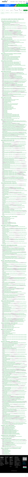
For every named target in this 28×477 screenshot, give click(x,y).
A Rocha (22, 72)
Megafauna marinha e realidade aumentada (9, 379)
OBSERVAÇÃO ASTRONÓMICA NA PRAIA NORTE (10, 431)
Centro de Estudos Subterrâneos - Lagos (19, 73)
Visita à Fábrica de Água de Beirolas (8, 417)
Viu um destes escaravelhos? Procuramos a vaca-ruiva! (11, 257)
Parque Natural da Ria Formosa (11, 162)
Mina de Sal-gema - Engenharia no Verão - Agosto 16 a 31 (11, 172)
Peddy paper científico (6, 239)
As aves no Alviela (6, 192)
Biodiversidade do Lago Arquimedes (8, 54)
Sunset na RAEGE (6, 287)
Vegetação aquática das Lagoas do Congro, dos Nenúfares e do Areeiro (13, 291)
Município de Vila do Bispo (10, 95)
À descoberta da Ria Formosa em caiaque (9, 141)
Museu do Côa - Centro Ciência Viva (7, 329)
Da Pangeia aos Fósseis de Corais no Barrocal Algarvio (11, 104)
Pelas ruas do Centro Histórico (7, 331)
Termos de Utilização (17, 459)
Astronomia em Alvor (6, 76)
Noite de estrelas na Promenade (8, 382)
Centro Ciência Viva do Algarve (22, 144)
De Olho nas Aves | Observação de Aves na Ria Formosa (11, 158)
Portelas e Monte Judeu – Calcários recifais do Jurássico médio (11, 92)
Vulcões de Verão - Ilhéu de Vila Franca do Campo (10, 296)
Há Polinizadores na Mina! (7, 219)
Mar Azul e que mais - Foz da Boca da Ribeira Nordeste (11, 273)
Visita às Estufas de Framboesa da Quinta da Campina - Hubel (11, 118)
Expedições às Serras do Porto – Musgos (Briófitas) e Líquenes (11, 327)
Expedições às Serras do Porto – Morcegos (9, 126)
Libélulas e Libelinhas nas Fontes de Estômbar (9, 86)
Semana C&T (1, 458)
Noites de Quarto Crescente (7, 280)
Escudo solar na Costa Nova (7, 314)
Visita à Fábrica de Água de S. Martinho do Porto (10, 214)
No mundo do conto (6, 452)
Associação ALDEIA (17, 41)
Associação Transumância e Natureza (21, 439)
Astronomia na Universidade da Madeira (9, 358)
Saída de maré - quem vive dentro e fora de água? (10, 179)
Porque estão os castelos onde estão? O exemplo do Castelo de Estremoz (13, 67)
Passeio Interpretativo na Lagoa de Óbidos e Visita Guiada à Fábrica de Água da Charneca (15, 210)
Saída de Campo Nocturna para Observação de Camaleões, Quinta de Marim (13, 177)
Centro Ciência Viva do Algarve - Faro (7, 140)
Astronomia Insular (6, 146)
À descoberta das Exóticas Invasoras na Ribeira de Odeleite (11, 99)
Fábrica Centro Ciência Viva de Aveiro (19, 313)
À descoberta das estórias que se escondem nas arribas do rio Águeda (12, 440)
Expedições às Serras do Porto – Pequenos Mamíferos (10, 132)
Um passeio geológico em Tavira (8, 113)
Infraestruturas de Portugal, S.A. (20, 418)
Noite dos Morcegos (6, 204)
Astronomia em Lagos (6, 78)
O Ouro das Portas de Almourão (8, 32)
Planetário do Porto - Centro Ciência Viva (8, 435)
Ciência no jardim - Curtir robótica (8, 232)
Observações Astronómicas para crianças (9, 394)
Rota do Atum (5, 110)
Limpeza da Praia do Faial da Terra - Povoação (9, 271)
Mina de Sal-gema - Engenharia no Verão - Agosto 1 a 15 (11, 171)
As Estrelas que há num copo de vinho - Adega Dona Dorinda (11, 62)
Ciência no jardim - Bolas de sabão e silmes (9, 230)
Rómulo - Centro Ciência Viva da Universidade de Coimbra (11, 448)
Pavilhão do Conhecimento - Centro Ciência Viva (9, 341)
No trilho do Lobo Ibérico (7, 48)
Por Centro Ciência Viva (2, 13)
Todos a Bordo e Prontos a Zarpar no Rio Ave (9, 136)
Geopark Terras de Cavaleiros (20, 42)
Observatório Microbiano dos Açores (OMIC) (20, 277)
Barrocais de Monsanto (7, 24)
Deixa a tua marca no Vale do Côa (8, 366)
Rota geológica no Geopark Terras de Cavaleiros (10, 51)
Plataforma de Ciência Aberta (6, 438)
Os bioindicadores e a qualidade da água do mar (10, 108)
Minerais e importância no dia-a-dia (8, 47)
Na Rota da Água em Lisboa (7, 381)
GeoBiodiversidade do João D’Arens (8, 81)
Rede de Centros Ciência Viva (11, 459)
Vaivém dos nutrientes (6, 321)
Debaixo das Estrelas (6, 45)
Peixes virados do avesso (7, 399)
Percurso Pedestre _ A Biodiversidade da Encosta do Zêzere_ (11, 59)
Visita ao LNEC (6, 422)
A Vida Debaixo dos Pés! (7, 217)
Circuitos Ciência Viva (2, 460)
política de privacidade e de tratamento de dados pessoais (24, 463)
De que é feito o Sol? (6, 55)
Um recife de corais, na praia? (7, 96)
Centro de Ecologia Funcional (17, 30)
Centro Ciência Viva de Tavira (6, 97)
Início (2, 10)
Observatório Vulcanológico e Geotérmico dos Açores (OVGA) (10, 295)
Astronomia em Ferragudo (7, 77)
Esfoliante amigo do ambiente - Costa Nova (9, 316)
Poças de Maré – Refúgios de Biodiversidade (9, 282)
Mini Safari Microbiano (6, 277)
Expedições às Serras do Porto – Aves (8, 325)
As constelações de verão (7, 356)
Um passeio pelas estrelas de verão (8, 413)
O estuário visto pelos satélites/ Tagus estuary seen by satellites (12, 385)
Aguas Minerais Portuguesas (7, 42)
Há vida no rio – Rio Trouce (7, 319)
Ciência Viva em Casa (2, 461)
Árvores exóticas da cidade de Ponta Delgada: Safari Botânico (11, 262)
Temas (21, 12)
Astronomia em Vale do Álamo (7, 145)
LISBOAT (3, 386)
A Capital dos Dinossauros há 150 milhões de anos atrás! (11, 185)
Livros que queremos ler (1, 462)
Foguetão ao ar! (6, 46)
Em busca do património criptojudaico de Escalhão (10, 445)
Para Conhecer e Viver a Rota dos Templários (9, 330)
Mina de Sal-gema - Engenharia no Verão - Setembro (10, 174)
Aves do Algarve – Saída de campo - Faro (9, 154)
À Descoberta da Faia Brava (7, 439)
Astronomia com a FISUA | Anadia (8, 303)
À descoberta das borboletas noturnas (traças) (9, 72)
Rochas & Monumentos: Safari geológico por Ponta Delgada (11, 285)
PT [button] (18, 3)
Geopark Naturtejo (17, 24)
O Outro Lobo (5, 222)
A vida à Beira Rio (6, 187)
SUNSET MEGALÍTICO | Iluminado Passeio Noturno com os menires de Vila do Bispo (14, 94)
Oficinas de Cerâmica (6, 396)
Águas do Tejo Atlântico (21, 417)
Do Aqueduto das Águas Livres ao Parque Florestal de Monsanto (12, 367)
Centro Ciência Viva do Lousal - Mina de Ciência (9, 216)
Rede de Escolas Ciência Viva (11, 462)
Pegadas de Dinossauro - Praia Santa (8, 90)
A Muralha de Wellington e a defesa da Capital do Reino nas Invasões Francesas (14, 347)
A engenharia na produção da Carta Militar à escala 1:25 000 (11, 344)
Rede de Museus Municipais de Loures (11, 348)
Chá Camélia (18, 123)
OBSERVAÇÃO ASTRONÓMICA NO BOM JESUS (10, 432)
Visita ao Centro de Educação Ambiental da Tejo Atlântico (11, 419)
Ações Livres (16, 12)
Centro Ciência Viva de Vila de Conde (7, 119)
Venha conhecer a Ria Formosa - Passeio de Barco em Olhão (11, 114)
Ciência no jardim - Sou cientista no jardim (9, 237)
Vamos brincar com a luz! (7, 453)
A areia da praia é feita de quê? (8, 98)
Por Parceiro (7, 12)
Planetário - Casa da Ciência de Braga (7, 425)
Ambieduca (12, 442)
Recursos (6, 459)
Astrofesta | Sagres (6, 75)
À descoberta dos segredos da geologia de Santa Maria (11, 261)
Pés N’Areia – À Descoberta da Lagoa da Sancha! (10, 223)
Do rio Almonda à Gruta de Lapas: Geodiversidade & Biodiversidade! (12, 196)
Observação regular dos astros (7, 391)
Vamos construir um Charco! (7, 290)
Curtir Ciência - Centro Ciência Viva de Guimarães (9, 225)
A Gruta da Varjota (6, 73)
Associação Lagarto (12, 444)
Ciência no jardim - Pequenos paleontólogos (9, 235)
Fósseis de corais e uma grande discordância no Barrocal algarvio (12, 163)
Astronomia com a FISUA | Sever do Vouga (9, 308)
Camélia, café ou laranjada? (7, 123)
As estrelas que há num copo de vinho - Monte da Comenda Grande (12, 63)
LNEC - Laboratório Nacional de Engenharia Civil (19, 422)
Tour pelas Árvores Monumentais (8, 37)
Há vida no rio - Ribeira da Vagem (8, 318)
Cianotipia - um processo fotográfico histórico (9, 363)
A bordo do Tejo (6, 342)
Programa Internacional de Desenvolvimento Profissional (7, 462)
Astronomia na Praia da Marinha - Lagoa (9, 148)
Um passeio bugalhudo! (7, 254)
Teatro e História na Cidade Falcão (8, 333)
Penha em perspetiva (6, 241)
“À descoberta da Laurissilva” (7, 299)
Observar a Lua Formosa (7, 176)
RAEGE (15, 287)
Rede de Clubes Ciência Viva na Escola (11, 461)
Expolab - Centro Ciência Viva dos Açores (8, 260)
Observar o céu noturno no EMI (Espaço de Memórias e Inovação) (12, 56)
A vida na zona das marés (7, 349)
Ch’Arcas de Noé (6, 30)
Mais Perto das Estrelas (7, 436)
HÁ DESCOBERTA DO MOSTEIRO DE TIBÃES (10, 426)
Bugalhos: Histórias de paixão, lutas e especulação (10, 28)
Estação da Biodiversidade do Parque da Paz (9, 372)
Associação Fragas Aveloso (21, 318)
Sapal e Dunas (6, 112)
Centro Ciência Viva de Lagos (6, 71)
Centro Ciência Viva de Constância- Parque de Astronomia (11, 53)
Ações (11, 12)
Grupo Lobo (14, 222)
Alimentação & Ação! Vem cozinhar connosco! (9, 43)
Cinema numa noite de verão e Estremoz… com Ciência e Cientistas (12, 64)
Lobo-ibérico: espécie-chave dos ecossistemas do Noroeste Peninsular (12, 376)
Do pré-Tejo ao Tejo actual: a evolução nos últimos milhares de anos (12, 370)
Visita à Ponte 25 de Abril (7, 418)
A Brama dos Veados (6, 41)
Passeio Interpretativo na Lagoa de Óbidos (9, 209)
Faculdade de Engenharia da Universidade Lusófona (8, 362)
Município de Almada (23, 372)
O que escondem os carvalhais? (8, 205)
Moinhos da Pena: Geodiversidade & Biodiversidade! (10, 201)
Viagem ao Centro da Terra (7, 224)
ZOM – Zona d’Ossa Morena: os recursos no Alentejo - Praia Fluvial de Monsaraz (14, 69)
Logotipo (11, 466)
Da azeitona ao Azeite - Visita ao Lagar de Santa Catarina (11, 103)
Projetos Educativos (6, 460)
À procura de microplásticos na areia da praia (9, 100)
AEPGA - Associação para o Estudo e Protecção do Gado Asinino (10, 377)
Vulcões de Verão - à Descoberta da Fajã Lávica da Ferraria (11, 294)
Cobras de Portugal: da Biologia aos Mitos (9, 218)
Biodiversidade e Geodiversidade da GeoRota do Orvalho (11, 25)
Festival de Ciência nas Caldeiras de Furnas (9, 266)
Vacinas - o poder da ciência (2, 465)
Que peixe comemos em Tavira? (8, 109)
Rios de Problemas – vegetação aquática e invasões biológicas (11, 50)
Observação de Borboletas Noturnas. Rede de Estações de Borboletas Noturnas (14, 249)
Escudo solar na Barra (6, 313)
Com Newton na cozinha (7, 451)
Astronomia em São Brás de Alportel (8, 144)
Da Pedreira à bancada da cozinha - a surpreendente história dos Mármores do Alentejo (14, 65)
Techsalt (25, 171)
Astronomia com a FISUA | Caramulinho (9, 305)
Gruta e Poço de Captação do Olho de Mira (9, 199)
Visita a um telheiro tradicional (7, 117)
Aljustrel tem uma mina (7, 352)
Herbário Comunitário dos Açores (8, 268)
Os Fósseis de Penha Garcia (7, 33)
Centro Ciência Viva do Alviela (17, 187)
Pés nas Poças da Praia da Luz (8, 91)
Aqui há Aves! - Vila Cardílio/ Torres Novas (9, 190)
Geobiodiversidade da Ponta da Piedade (9, 80)
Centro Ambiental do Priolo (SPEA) (22, 268)
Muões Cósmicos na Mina (7, 221)
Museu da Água (18, 381)
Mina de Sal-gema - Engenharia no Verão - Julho (10, 173)
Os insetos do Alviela (6, 208)
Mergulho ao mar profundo (7, 276)
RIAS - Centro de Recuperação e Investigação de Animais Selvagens (15, 178)
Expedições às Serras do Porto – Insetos (9, 326)
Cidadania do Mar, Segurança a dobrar (8, 157)
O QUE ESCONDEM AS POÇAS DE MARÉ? (9, 428)
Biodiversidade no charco (7, 226)
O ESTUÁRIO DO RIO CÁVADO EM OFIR (9, 427)
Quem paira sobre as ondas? (7, 284)
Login (25, 12)
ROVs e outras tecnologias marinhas (8, 410)
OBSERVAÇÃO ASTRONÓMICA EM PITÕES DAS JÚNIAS (11, 430)
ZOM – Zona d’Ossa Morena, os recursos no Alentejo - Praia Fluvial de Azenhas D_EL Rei (15, 68)
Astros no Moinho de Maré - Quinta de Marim (9, 150)
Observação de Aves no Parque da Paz (9, 390)
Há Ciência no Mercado (7, 85)
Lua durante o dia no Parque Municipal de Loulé (10, 168)
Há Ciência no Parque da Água (8, 105)
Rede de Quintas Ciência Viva (11, 464)
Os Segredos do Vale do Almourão (8, 34)
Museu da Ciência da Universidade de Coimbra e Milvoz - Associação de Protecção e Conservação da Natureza (14, 258)
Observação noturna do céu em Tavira (8, 107)
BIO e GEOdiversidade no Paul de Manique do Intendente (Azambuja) (12, 361)
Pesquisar (25, 10)
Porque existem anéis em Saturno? (8, 404)
